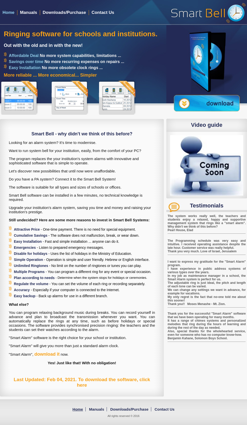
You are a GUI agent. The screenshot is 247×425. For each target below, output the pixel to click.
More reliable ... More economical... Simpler (50, 75)
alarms (100, 159)
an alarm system (42, 142)
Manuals (28, 12)
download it (47, 354)
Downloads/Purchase (64, 12)
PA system (43, 179)
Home (8, 12)
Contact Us (102, 12)
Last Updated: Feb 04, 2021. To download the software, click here (82, 382)
